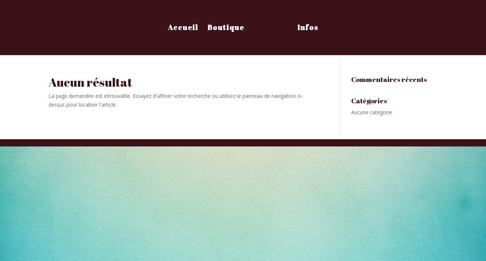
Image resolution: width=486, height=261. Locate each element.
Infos (307, 28)
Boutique (225, 28)
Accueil (183, 28)
